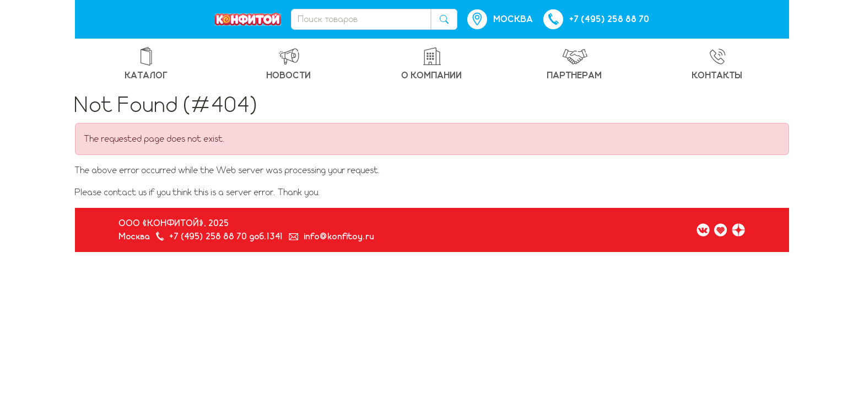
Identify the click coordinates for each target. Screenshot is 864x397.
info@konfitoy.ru (339, 236)
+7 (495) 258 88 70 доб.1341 (226, 236)
